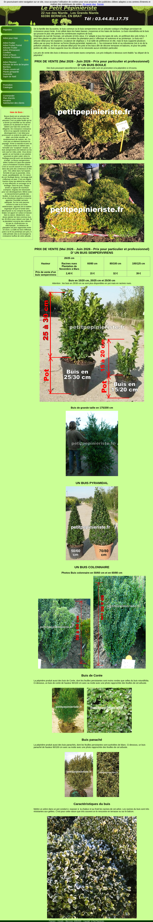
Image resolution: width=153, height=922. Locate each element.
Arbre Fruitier (9, 43)
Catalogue (8, 87)
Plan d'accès (9, 98)
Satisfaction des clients (13, 103)
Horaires (7, 100)
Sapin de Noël (9, 76)
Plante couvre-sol (11, 69)
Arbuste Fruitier (10, 48)
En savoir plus (89, 4)
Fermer (100, 4)
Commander (8, 96)
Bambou (7, 67)
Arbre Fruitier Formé (12, 45)
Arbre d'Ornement (11, 50)
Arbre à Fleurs (9, 55)
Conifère (7, 52)
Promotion (8, 85)
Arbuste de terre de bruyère (16, 64)
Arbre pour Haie (10, 38)
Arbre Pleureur (10, 62)
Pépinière (7, 30)
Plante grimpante (11, 72)
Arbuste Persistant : (12, 57)
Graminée (7, 74)
